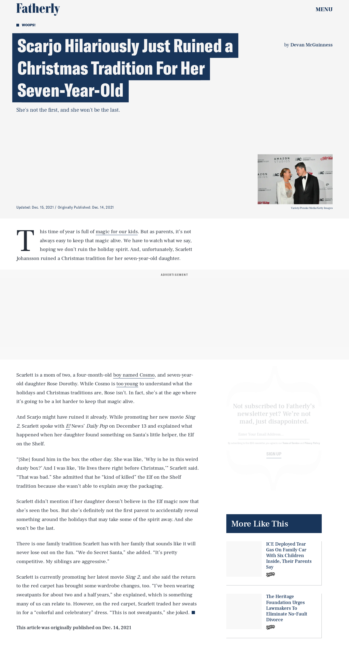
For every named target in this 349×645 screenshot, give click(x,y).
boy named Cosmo (134, 375)
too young (127, 383)
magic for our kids (117, 231)
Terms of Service (291, 447)
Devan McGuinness (311, 45)
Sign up (273, 458)
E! (68, 426)
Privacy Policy (312, 447)
